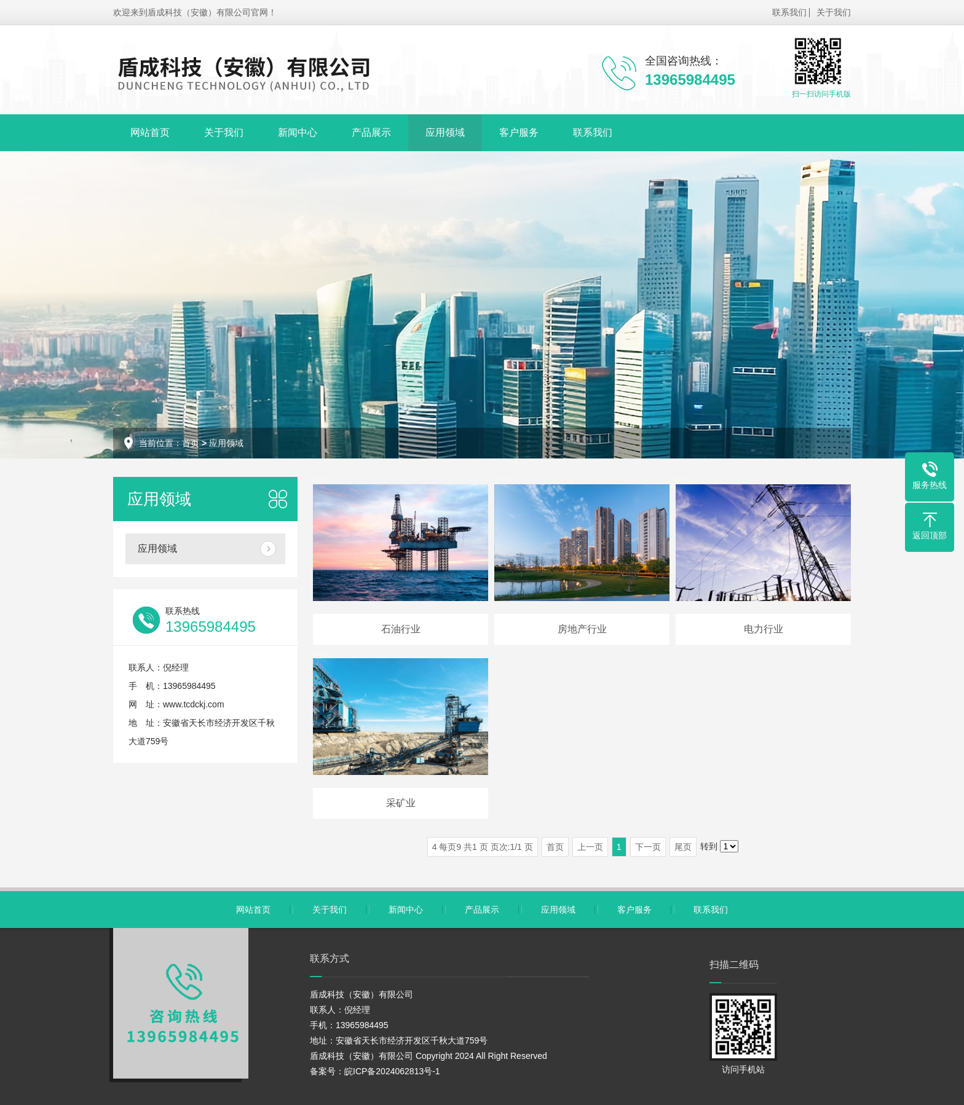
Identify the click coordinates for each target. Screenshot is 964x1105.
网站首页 (150, 132)
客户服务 (519, 132)
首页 (190, 443)
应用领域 (445, 132)
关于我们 (833, 12)
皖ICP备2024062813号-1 (392, 1071)
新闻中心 (297, 132)
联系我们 (789, 12)
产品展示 (371, 132)
